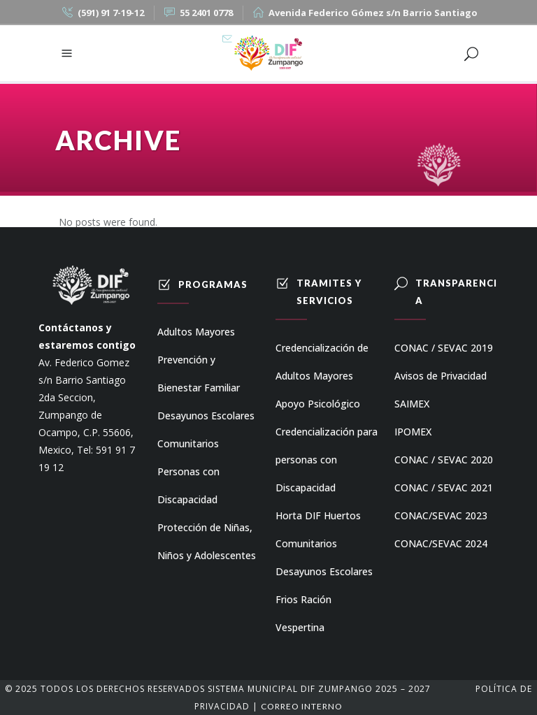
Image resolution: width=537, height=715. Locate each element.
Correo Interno (302, 706)
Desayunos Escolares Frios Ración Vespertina (324, 599)
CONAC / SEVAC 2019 (443, 347)
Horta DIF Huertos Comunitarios (318, 529)
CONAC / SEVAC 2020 (443, 459)
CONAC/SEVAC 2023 (440, 515)
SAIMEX (411, 403)
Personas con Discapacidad (188, 485)
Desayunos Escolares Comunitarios (206, 429)
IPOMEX (412, 431)
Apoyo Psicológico (317, 403)
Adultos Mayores (196, 331)
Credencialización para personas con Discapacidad (326, 459)
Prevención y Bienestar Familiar (198, 373)
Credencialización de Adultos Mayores (321, 361)
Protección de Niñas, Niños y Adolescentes (206, 541)
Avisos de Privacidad (440, 375)
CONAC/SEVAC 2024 (440, 543)
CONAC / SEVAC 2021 (443, 487)
